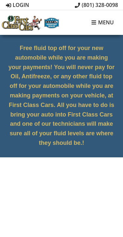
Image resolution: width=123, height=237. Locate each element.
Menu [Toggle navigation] (102, 22)
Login (17, 5)
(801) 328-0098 (96, 5)
